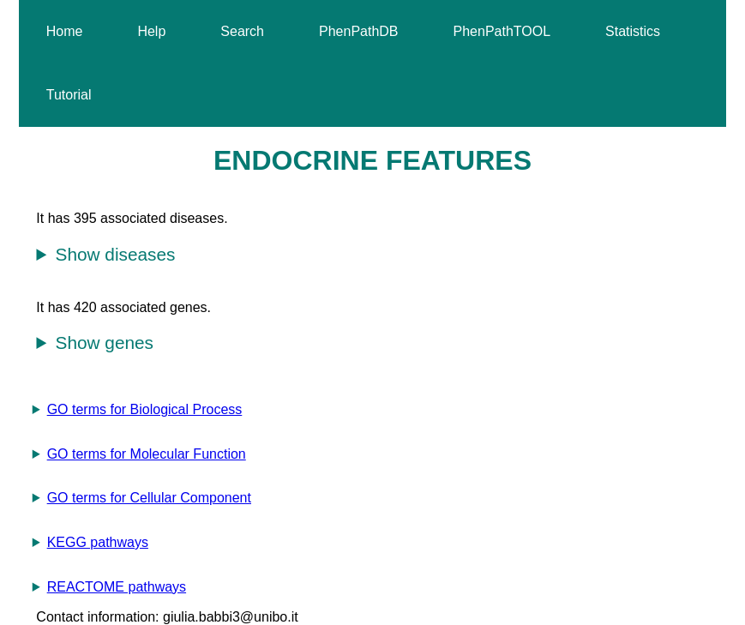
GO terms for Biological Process (145, 409)
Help (151, 31)
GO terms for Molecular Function (146, 454)
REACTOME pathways (116, 587)
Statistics (632, 31)
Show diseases (116, 254)
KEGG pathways (97, 542)
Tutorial (69, 94)
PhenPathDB (359, 31)
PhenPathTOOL (502, 31)
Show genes (104, 342)
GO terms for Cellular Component (149, 497)
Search (242, 31)
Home (64, 31)
